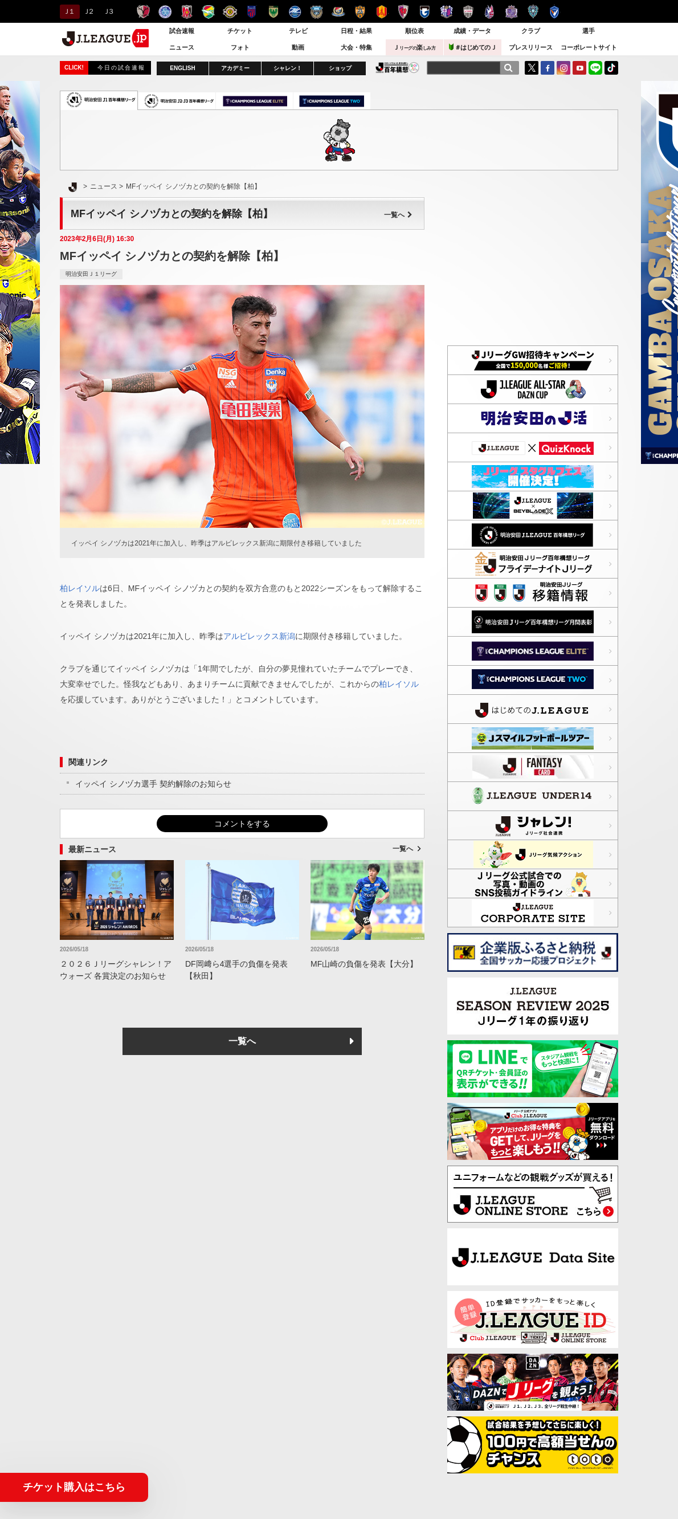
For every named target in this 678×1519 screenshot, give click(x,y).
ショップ (340, 68)
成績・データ (472, 30)
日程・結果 (356, 30)
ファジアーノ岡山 (490, 12)
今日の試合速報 (121, 67)
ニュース (181, 47)
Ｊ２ (88, 11)
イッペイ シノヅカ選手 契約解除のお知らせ (153, 783)
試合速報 (181, 30)
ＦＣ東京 (251, 12)
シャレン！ (287, 68)
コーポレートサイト (589, 47)
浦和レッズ (186, 12)
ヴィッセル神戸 (468, 12)
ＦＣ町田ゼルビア (295, 12)
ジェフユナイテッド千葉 (208, 12)
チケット (239, 30)
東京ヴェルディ (273, 12)
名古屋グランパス (381, 12)
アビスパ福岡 (533, 12)
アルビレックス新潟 (259, 636)
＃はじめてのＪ (473, 47)
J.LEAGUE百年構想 (397, 67)
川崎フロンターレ (316, 12)
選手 (588, 30)
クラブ (530, 30)
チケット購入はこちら (74, 1487)
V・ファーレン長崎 (555, 12)
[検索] (508, 68)
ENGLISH (182, 68)
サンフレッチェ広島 (511, 12)
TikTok (611, 68)
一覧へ (398, 215)
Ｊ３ (108, 11)
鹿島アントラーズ (143, 12)
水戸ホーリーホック (165, 12)
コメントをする (242, 823)
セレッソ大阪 (446, 12)
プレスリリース (531, 47)
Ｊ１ (68, 11)
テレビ (298, 30)
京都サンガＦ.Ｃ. (403, 12)
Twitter (531, 68)
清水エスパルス (360, 12)
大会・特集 (356, 47)
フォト (240, 47)
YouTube (579, 68)
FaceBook (547, 68)
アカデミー (235, 68)
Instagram (563, 68)
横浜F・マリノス (338, 12)
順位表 (414, 30)
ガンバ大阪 (425, 12)
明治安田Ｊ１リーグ (91, 274)
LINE (595, 68)
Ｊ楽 (414, 47)
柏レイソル (230, 12)
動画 (298, 47)
